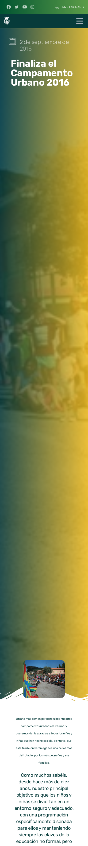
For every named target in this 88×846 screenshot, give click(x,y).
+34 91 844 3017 (69, 7)
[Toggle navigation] (79, 21)
